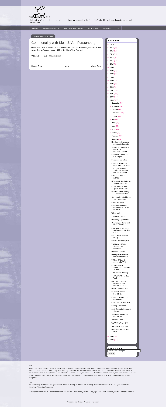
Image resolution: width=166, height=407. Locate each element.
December (116, 103)
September (116, 113)
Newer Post (36, 66)
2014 (112, 51)
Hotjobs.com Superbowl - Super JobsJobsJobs (120, 143)
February (115, 136)
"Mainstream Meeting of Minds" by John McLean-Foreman (120, 149)
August (115, 116)
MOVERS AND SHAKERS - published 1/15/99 (120, 267)
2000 (112, 97)
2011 (112, 61)
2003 (112, 87)
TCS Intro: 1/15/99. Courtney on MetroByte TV (118, 246)
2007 (112, 74)
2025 (112, 44)
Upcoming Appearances (120, 220)
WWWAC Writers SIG (119, 323)
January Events (117, 320)
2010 (112, 64)
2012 (112, 57)
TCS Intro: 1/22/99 (118, 216)
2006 (112, 77)
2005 (112, 80)
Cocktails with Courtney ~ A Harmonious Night (120, 193)
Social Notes (107, 28)
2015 (112, 48)
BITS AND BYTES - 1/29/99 (118, 177)
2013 (112, 54)
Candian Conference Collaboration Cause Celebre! (120, 208)
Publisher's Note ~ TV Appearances (119, 298)
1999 (112, 100)
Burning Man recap (118, 306)
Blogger (96, 402)
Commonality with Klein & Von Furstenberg (120, 198)
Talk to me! (115, 213)
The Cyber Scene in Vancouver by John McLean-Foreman (119, 171)
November (116, 106)
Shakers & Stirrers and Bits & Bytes (119, 156)
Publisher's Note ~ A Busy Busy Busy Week (120, 164)
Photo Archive (93, 28)
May (114, 126)
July (113, 119)
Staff (117, 28)
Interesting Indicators (119, 160)
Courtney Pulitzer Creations (73, 28)
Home (66, 66)
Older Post (96, 66)
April (114, 129)
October (115, 110)
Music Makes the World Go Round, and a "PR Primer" (120, 230)
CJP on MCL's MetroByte (120, 302)
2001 (112, 93)
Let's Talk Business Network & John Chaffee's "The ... (118, 283)
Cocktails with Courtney (51, 28)
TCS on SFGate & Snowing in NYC (118, 261)
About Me (35, 28)
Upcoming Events (118, 251)
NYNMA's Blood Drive (119, 289)
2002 (112, 90)
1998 (112, 336)
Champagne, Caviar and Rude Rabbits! (120, 224)
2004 (112, 84)
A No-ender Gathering (119, 273)
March (114, 133)
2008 (112, 71)
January (115, 139)
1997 (112, 340)
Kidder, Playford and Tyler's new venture (119, 187)
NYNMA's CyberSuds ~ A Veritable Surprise (120, 182)
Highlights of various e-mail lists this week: (120, 256)
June (114, 123)
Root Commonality (118, 202)
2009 (112, 67)
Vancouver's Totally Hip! (120, 241)
